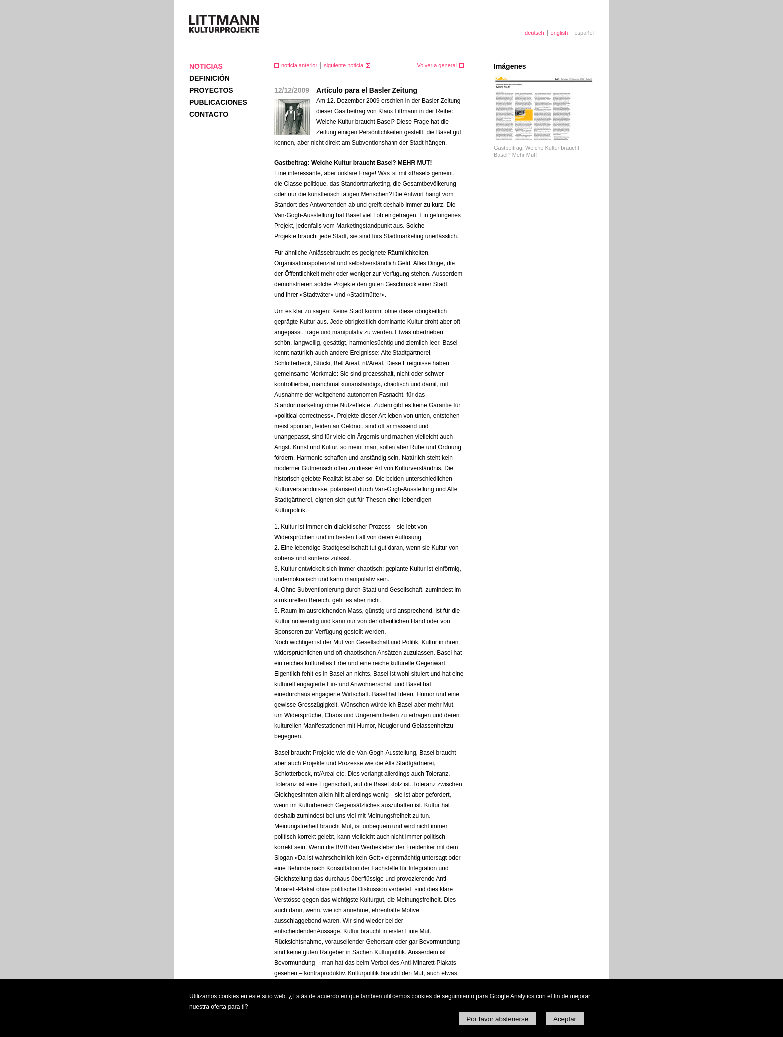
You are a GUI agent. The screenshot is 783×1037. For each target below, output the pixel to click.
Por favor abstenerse (497, 1019)
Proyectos (211, 90)
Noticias (206, 66)
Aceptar (564, 1019)
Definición (209, 78)
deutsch (534, 33)
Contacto (208, 114)
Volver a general (437, 65)
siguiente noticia (343, 65)
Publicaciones (218, 102)
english (559, 33)
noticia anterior (299, 65)
